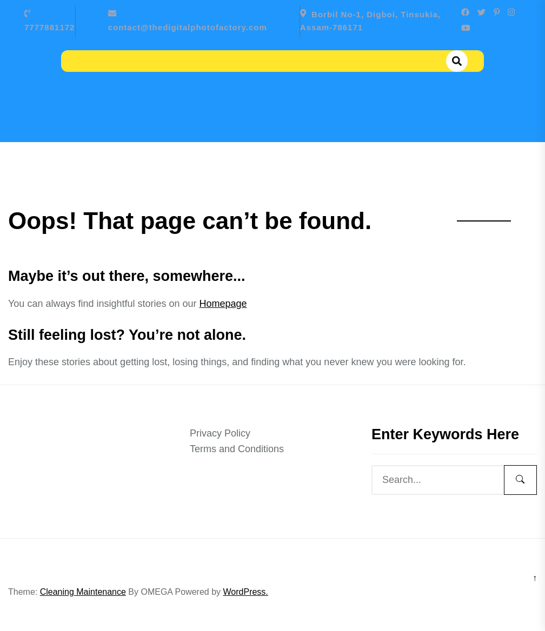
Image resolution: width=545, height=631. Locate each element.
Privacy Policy (220, 433)
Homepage (223, 303)
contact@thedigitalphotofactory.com (187, 27)
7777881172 (49, 27)
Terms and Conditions (237, 449)
